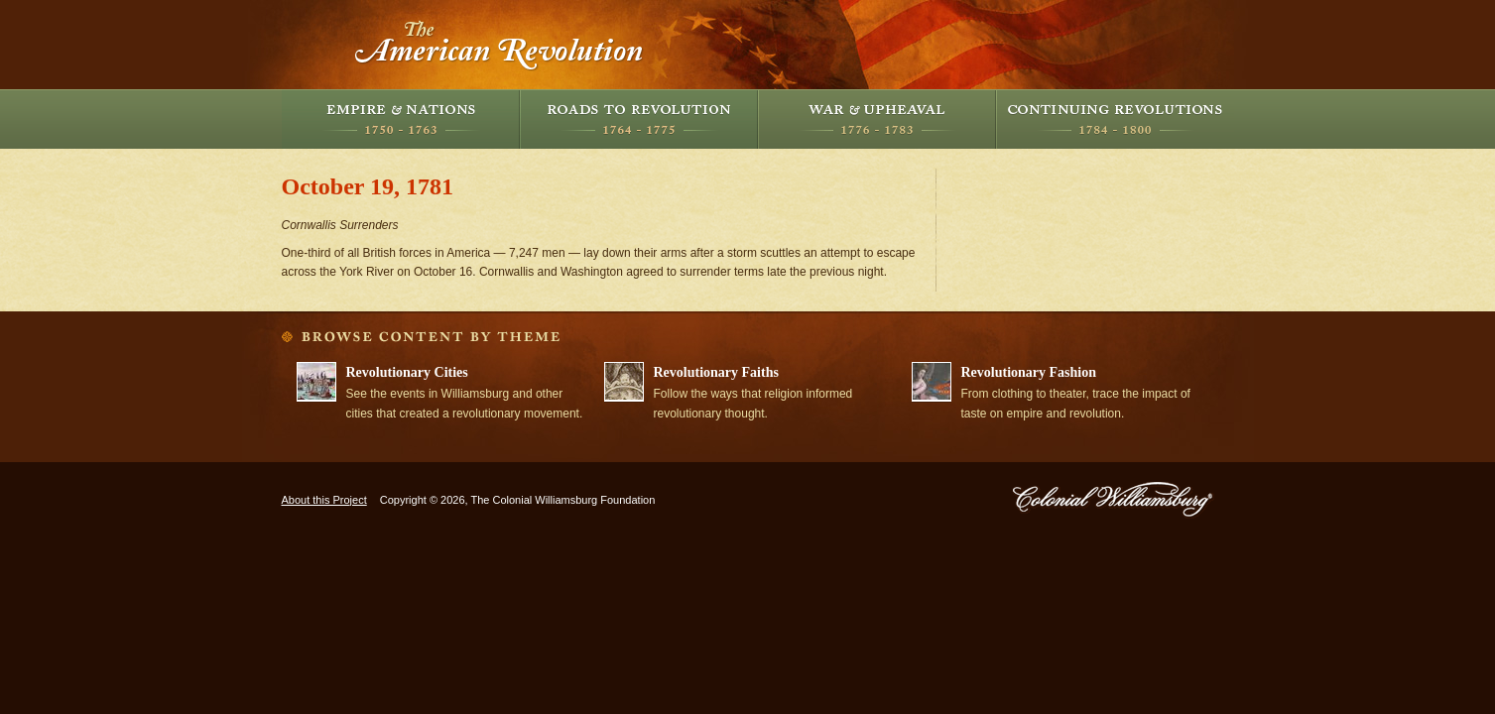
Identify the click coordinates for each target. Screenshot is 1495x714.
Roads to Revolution (639, 119)
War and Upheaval (877, 119)
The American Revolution (500, 44)
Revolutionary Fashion (1029, 372)
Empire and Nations (401, 119)
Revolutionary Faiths (716, 372)
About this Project (324, 500)
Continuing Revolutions (1115, 119)
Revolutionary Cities (407, 372)
